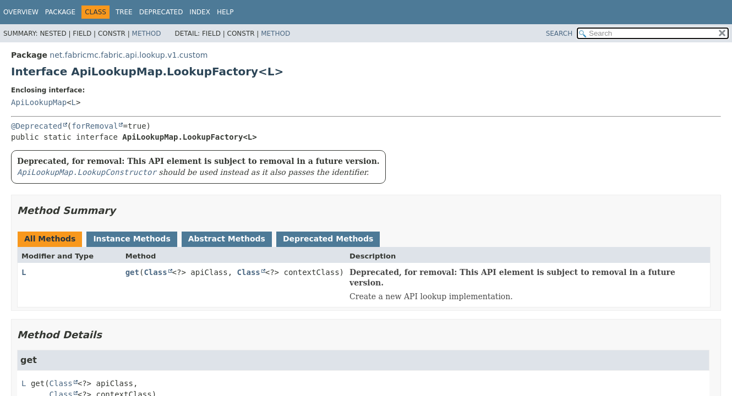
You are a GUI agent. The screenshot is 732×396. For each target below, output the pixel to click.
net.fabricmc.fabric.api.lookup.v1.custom (128, 55)
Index (199, 12)
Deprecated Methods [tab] (328, 238)
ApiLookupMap (39, 102)
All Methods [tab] (49, 238)
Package (60, 12)
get (132, 272)
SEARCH (559, 33)
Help (225, 12)
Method (146, 33)
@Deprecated (36, 126)
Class (155, 272)
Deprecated (161, 12)
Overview (21, 12)
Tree (124, 12)
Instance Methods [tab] (131, 238)
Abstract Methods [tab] (226, 238)
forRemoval (95, 126)
